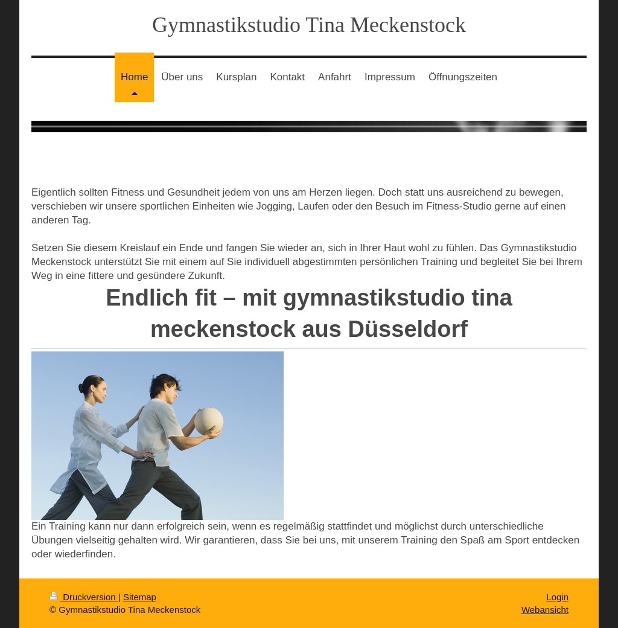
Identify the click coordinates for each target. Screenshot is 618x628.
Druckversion (83, 597)
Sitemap (139, 597)
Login (557, 597)
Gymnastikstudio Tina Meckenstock (309, 25)
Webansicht (545, 609)
